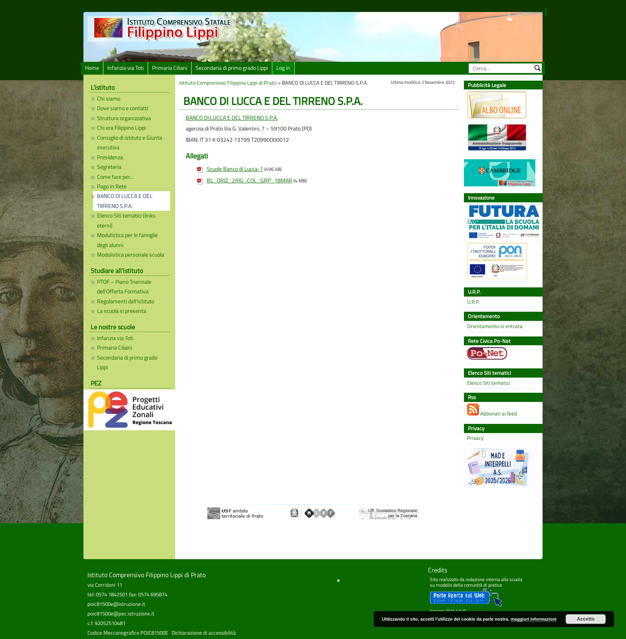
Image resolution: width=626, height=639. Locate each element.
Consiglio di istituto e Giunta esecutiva (129, 142)
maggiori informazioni (534, 619)
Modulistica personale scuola (130, 254)
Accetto (585, 619)
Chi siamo (108, 98)
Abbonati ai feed (492, 410)
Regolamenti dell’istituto (125, 301)
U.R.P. (473, 302)
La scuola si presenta (121, 311)
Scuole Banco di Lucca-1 (235, 168)
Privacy (475, 438)
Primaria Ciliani (169, 67)
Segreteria (109, 166)
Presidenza (110, 157)
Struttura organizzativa (124, 118)
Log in (283, 67)
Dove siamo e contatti (122, 108)
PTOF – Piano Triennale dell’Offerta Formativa (124, 286)
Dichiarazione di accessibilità (204, 633)
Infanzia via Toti (125, 67)
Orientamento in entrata (495, 326)
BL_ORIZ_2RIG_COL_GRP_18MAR (249, 180)
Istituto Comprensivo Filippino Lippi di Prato (228, 83)
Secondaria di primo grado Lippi (232, 67)
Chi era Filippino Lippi (121, 127)
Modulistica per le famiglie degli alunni (127, 240)
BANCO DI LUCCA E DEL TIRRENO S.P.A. (125, 201)
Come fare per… (115, 176)
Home (92, 67)
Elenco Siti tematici (488, 383)
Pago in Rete (112, 186)
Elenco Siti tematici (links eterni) (126, 220)
